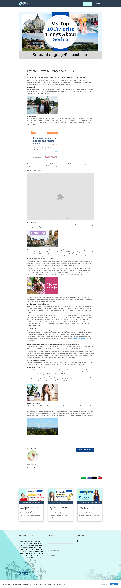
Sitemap (52, 555)
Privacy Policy (53, 546)
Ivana (52, 511)
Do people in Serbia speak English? (58, 508)
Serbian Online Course (56, 541)
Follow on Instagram (32, 467)
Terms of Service (54, 550)
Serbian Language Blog (84, 450)
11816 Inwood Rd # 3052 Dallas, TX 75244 (87, 542)
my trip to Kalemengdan (78, 338)
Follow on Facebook (32, 466)
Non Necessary (55, 218)
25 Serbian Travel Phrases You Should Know (89, 508)
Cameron (24, 511)
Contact (98, 4)
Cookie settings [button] (103, 584)
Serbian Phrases (30, 513)
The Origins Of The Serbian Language (29, 508)
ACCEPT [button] (114, 584)
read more (23, 519)
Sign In (88, 4)
